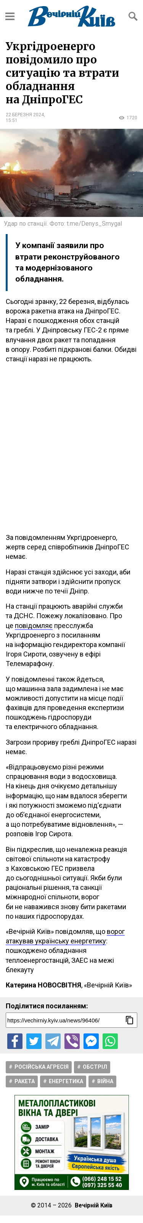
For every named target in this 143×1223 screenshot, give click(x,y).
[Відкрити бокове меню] (10, 16)
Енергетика (66, 1081)
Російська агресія (41, 1067)
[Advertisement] (71, 448)
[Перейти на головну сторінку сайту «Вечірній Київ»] (71, 16)
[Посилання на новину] (71, 1020)
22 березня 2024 (25, 114)
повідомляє (34, 626)
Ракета (24, 1081)
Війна (105, 1081)
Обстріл (95, 1067)
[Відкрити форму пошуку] (133, 16)
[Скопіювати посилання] (129, 1020)
